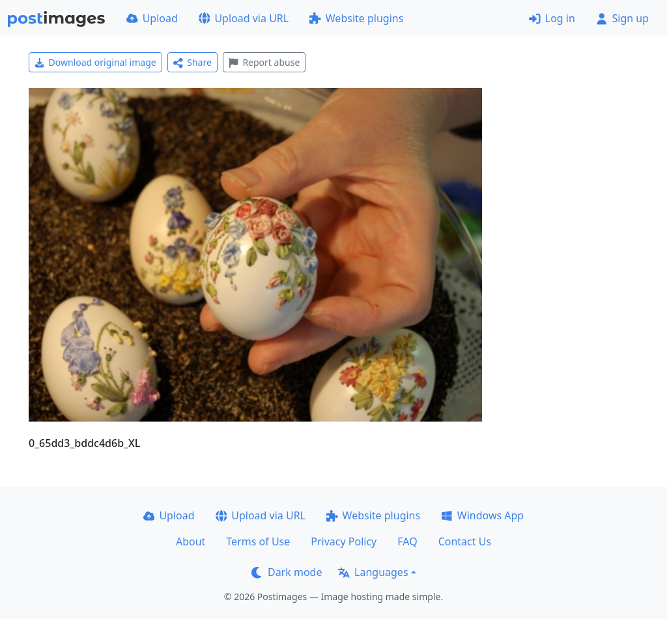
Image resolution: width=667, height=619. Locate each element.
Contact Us (464, 541)
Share (192, 62)
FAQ (407, 541)
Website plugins (356, 18)
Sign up (622, 18)
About (190, 541)
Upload (152, 18)
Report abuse (264, 62)
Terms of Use (258, 541)
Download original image (95, 62)
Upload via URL (244, 18)
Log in (552, 18)
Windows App (482, 515)
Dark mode (286, 572)
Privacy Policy (343, 541)
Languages (373, 572)
